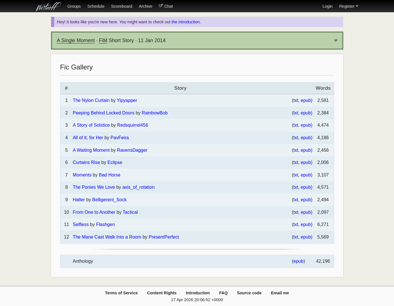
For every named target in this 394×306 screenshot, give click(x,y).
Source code (249, 293)
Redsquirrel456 (132, 125)
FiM (103, 40)
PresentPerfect (164, 237)
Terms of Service (121, 293)
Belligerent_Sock (109, 199)
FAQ (223, 293)
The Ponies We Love (94, 187)
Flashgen (105, 224)
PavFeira (119, 137)
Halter (79, 199)
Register (348, 6)
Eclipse (115, 162)
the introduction (185, 22)
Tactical (130, 212)
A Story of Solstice (91, 125)
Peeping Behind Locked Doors (103, 112)
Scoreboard (121, 6)
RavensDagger (132, 150)
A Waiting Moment (91, 150)
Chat (166, 6)
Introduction (198, 293)
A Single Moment (76, 40)
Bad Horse (109, 174)
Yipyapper (127, 100)
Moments (82, 174)
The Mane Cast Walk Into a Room (107, 237)
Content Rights (162, 293)
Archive (145, 6)
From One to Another (94, 212)
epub (306, 100)
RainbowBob (155, 112)
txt (295, 100)
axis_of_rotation (138, 187)
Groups (74, 6)
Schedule (95, 6)
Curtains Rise (86, 162)
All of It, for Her (88, 137)
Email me (280, 293)
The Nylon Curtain (91, 100)
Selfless (81, 224)
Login (327, 6)
